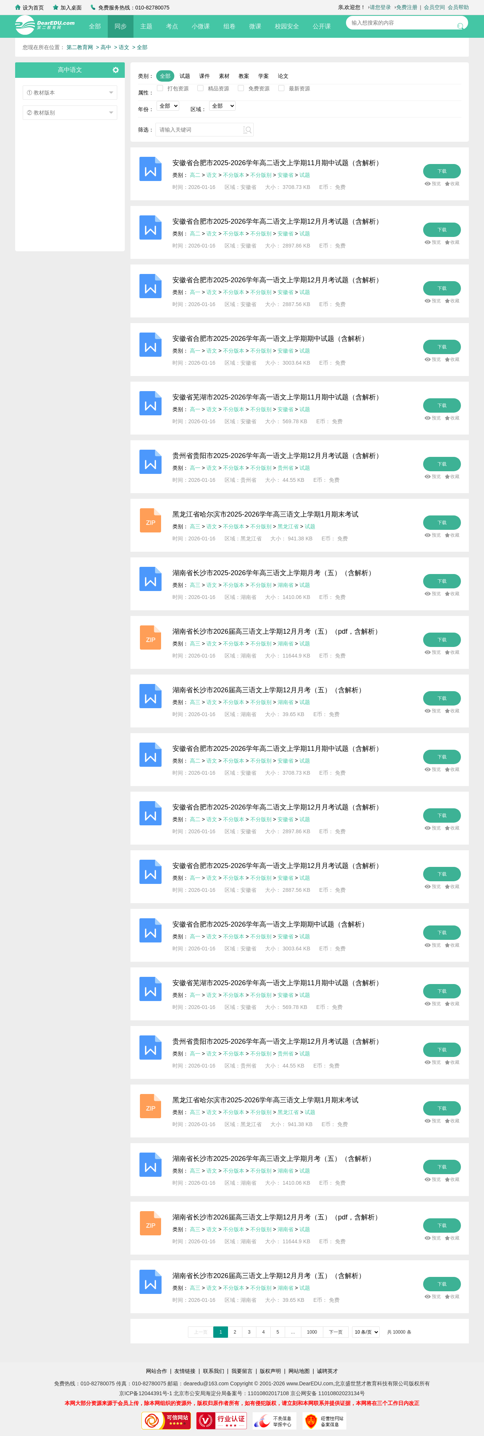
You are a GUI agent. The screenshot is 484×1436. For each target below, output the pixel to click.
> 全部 (139, 47)
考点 (172, 26)
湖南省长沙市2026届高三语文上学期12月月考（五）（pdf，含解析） (277, 631)
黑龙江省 (288, 526)
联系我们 (213, 1371)
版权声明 (270, 1371)
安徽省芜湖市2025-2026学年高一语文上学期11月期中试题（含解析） (277, 397)
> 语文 (121, 47)
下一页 (336, 1332)
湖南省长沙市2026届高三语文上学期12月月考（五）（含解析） (268, 690)
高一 (195, 292)
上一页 (201, 1332)
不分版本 (233, 175)
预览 (436, 183)
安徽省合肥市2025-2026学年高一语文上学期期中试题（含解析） (270, 338)
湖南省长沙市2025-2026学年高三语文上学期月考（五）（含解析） (273, 573)
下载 (442, 171)
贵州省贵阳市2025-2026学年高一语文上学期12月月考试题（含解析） (277, 456)
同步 (121, 26)
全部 (95, 26)
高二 (195, 175)
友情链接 (184, 1371)
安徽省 (285, 175)
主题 (146, 26)
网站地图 (299, 1371)
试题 (185, 76)
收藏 (454, 183)
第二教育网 (80, 47)
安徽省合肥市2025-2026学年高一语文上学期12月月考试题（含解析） (277, 280)
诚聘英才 (327, 1371)
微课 (255, 26)
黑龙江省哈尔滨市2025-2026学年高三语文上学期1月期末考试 (265, 514)
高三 (195, 526)
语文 (211, 175)
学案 (263, 76)
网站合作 (156, 1371)
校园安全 (287, 26)
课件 (204, 76)
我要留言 (242, 1371)
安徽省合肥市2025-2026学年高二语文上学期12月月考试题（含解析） (277, 221)
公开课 (322, 26)
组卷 (229, 26)
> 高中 (103, 47)
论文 (283, 76)
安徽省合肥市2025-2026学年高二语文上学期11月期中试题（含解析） (277, 163)
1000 (312, 1332)
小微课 (201, 26)
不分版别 (261, 175)
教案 (244, 76)
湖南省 (285, 585)
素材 (224, 76)
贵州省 (285, 468)
